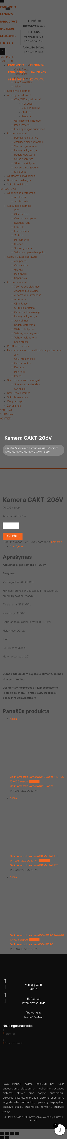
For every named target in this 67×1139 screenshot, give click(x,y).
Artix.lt (33, 1120)
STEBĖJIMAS (16, 79)
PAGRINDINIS (16, 65)
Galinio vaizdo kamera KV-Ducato (31, 786)
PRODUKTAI (37, 65)
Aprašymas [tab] (16, 546)
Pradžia (9, 448)
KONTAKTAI (37, 79)
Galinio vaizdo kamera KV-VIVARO (31, 944)
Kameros (22, 452)
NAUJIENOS (38, 72)
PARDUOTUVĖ (16, 72)
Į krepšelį (12, 536)
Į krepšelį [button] (34, 781)
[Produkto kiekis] (11, 525)
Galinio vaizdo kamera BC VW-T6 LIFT (34, 865)
